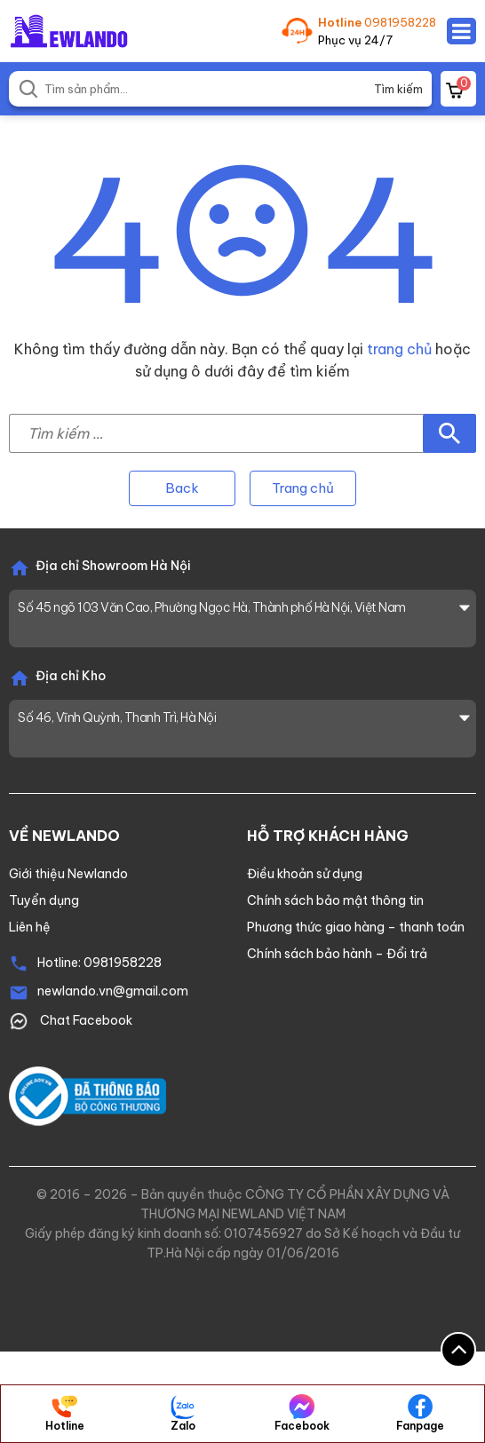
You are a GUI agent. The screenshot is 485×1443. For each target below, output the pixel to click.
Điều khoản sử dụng (304, 874)
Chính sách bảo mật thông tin (335, 900)
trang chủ (399, 349)
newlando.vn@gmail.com (112, 991)
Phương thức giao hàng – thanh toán (356, 927)
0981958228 (400, 22)
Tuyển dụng (44, 900)
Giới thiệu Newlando (68, 874)
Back (182, 488)
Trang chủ (303, 488)
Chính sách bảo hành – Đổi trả (337, 954)
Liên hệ (30, 927)
